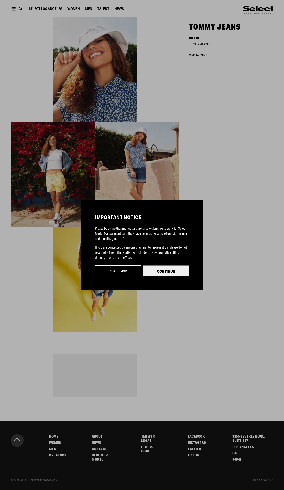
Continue (166, 271)
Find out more (118, 271)
